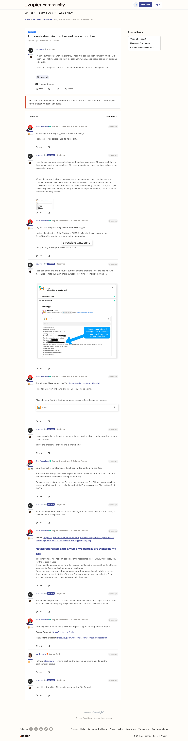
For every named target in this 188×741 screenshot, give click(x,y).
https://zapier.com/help (63, 632)
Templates (143, 729)
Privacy (164, 736)
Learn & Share (47, 12)
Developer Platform (97, 729)
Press (112, 729)
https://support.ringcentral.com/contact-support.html (82, 638)
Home (27, 19)
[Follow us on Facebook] (31, 729)
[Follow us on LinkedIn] (36, 729)
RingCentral (42, 77)
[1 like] (44, 84)
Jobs (120, 729)
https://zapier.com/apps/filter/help (85, 383)
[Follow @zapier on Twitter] (46, 729)
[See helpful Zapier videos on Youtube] (51, 729)
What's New (67, 12)
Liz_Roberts (41, 654)
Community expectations (142, 47)
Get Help (31, 12)
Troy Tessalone (42, 126)
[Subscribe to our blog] (41, 729)
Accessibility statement (103, 718)
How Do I (47, 19)
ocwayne (40, 49)
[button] (145, 4)
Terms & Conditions (84, 718)
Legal (155, 736)
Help (82, 729)
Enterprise (130, 729)
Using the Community (140, 43)
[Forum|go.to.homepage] (45, 4)
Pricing (74, 729)
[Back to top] (183, 714)
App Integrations (160, 729)
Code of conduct (138, 39)
